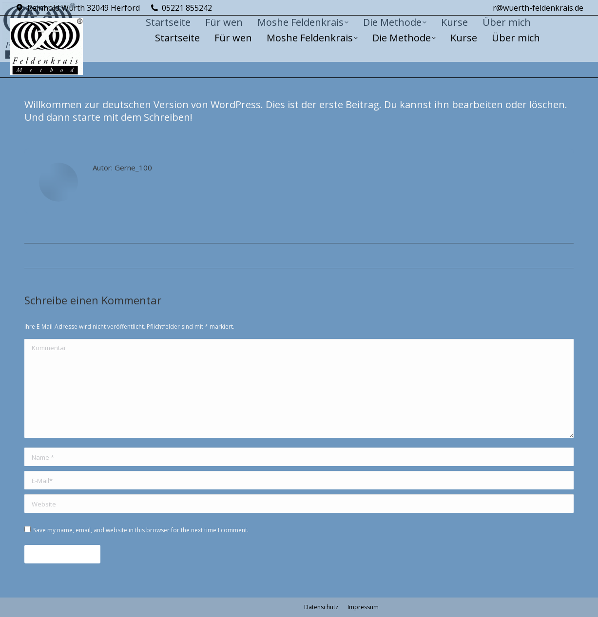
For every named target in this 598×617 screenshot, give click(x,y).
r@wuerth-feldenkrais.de (538, 7)
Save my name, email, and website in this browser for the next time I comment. (141, 530)
